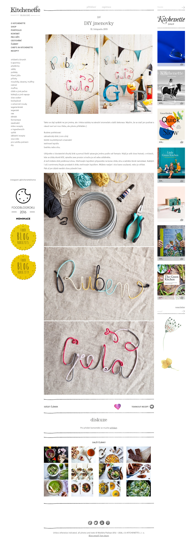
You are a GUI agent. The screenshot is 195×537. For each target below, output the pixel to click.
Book (24, 160)
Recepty (15, 50)
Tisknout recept (140, 406)
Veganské (15, 110)
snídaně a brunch (18, 59)
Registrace (106, 7)
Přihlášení (91, 7)
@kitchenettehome (27, 179)
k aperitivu (15, 62)
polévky (14, 72)
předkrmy (15, 65)
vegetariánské (17, 107)
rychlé (13, 132)
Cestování (16, 40)
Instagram (102, 522)
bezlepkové (16, 100)
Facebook (90, 522)
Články (14, 43)
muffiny (14, 88)
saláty (13, 69)
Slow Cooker (16, 97)
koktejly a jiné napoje (20, 94)
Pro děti (15, 37)
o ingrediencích (17, 129)
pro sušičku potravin (19, 141)
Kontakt (15, 33)
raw (12, 113)
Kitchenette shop (171, 20)
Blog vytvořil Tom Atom (99, 535)
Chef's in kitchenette (22, 47)
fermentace (16, 119)
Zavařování (15, 122)
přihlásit (113, 427)
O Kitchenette (18, 23)
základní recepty (18, 135)
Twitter (96, 522)
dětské (14, 116)
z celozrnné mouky (19, 103)
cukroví (14, 84)
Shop (13, 26)
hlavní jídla (15, 75)
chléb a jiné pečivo (19, 91)
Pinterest (108, 522)
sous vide (15, 138)
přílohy (14, 78)
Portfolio (16, 30)
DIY (12, 145)
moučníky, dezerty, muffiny (22, 81)
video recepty (17, 126)
